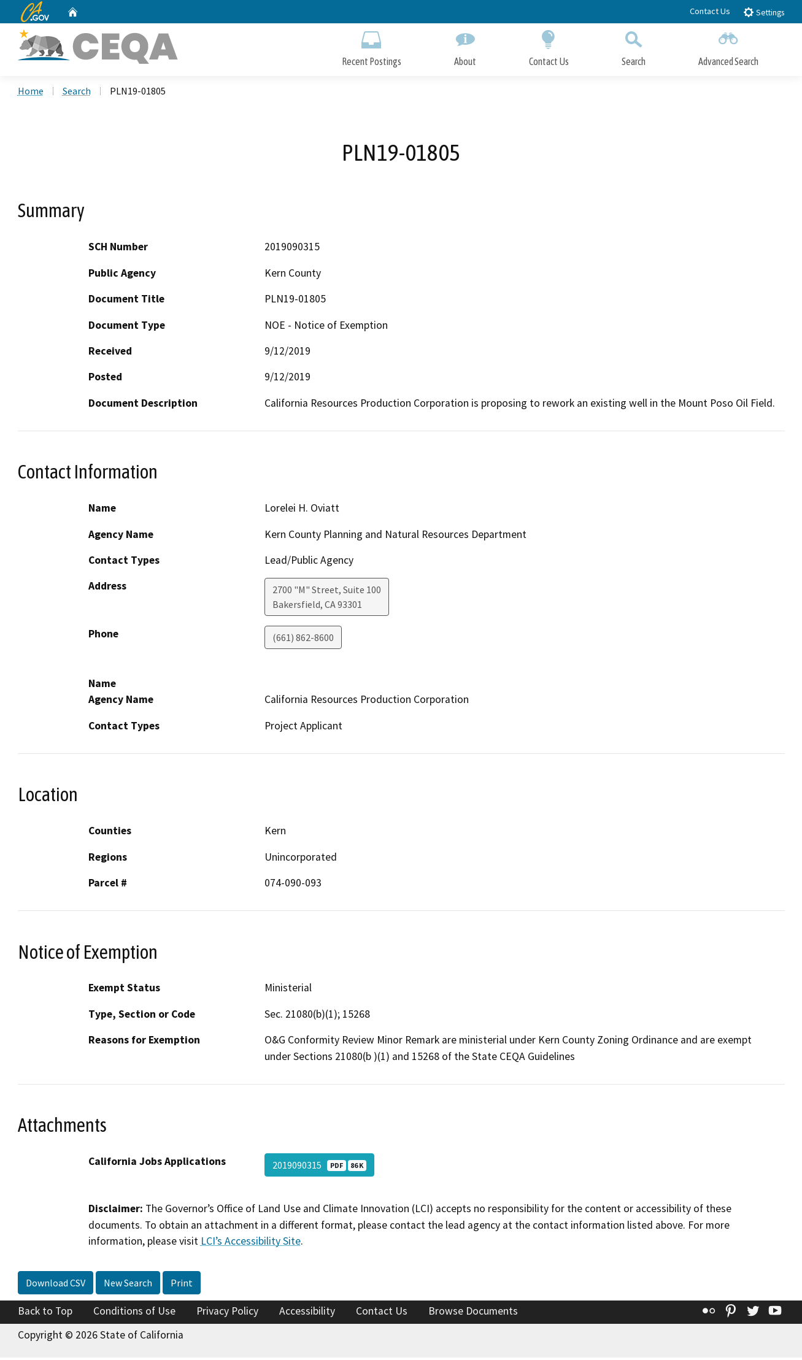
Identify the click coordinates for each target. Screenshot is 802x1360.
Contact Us (710, 11)
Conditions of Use (134, 1313)
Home (31, 92)
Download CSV (55, 1284)
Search (633, 47)
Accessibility (307, 1313)
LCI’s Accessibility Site (251, 1243)
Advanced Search (728, 47)
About (465, 47)
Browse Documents (473, 1313)
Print (182, 1284)
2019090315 (319, 1167)
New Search (128, 1284)
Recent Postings (371, 47)
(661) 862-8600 (303, 640)
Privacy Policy (227, 1313)
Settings (763, 12)
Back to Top (45, 1313)
